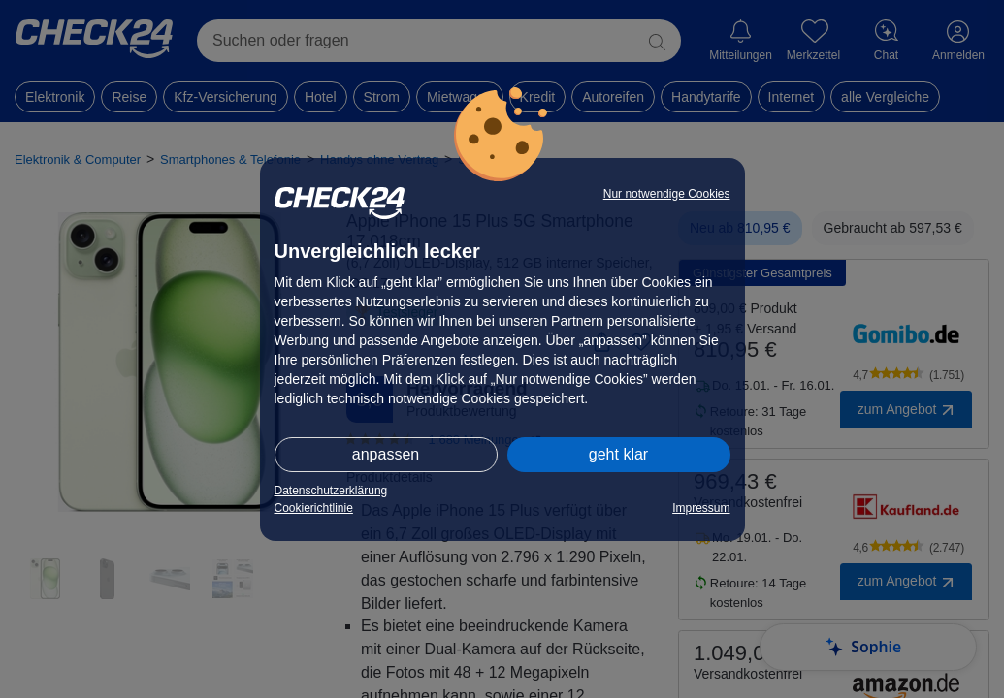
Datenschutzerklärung (331, 490)
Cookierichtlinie (314, 508)
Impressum (700, 508)
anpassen (385, 454)
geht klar (618, 454)
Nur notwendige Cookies (666, 194)
